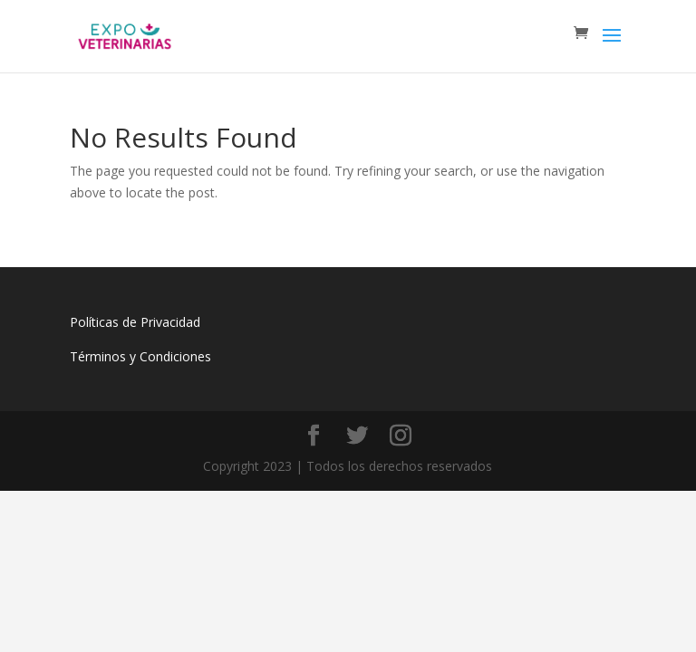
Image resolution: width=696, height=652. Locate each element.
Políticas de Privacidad (135, 322)
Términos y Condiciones (140, 356)
